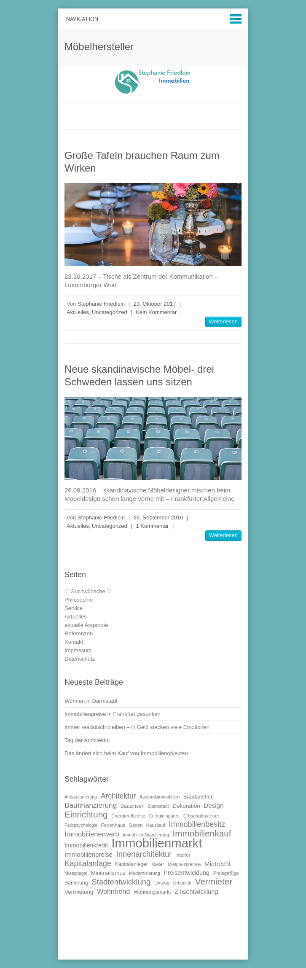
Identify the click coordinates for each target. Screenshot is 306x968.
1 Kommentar (152, 526)
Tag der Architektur (87, 740)
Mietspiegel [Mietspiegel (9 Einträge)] (75, 873)
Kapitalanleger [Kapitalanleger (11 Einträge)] (131, 864)
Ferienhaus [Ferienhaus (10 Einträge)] (113, 825)
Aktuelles (78, 312)
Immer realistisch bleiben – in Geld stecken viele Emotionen (136, 727)
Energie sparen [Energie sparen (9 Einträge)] (164, 815)
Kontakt (73, 642)
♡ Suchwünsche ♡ (88, 591)
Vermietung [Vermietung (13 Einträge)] (79, 892)
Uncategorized (109, 312)
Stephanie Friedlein (101, 304)
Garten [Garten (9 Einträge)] (136, 825)
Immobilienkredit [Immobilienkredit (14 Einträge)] (86, 845)
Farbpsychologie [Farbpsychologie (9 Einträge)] (80, 825)
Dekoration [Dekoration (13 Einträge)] (186, 806)
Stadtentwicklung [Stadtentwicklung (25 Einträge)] (120, 881)
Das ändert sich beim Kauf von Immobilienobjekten (126, 753)
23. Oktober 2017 (155, 304)
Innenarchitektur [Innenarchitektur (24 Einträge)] (144, 854)
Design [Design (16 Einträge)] (213, 805)
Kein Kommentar (156, 312)
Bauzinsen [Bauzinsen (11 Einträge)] (133, 806)
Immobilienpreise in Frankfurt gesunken (112, 714)
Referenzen (78, 633)
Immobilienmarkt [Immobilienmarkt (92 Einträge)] (156, 843)
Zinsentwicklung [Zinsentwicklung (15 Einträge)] (196, 891)
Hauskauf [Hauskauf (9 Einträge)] (155, 825)
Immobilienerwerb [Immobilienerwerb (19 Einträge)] (91, 834)
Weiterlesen (223, 321)
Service (73, 608)
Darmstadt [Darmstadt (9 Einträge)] (158, 806)
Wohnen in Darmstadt (91, 701)
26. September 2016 (158, 517)
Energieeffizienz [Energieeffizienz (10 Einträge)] (128, 815)
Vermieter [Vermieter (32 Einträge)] (213, 881)
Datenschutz (79, 659)
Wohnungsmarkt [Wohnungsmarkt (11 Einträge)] (152, 892)
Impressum (77, 650)
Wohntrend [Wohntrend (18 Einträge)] (113, 891)
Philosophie (78, 600)
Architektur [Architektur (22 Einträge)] (118, 796)
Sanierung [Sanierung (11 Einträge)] (76, 883)
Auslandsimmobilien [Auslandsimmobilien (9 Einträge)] (160, 796)
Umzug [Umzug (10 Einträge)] (161, 882)
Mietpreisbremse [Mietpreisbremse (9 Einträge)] (184, 864)
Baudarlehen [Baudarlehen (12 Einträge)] (198, 796)
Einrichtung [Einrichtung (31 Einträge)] (85, 814)
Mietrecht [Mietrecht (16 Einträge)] (217, 863)
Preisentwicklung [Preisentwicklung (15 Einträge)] (186, 872)
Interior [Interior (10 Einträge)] (183, 855)
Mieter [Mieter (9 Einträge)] (157, 864)
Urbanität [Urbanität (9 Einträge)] (182, 882)
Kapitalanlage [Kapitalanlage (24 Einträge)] (87, 863)
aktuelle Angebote (86, 625)
